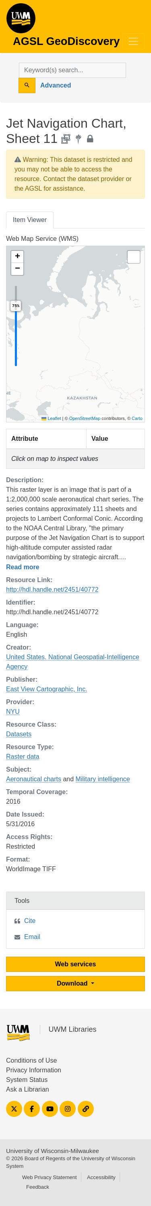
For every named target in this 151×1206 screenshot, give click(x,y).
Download (73, 983)
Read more (22, 567)
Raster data (22, 756)
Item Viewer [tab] (30, 219)
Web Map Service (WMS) (42, 238)
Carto (137, 418)
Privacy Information (33, 1070)
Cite (29, 920)
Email (32, 936)
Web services (75, 964)
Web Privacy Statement (49, 1177)
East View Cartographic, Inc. (46, 689)
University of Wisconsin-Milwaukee (52, 1150)
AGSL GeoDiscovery (21, 21)
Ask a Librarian (27, 1089)
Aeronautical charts (33, 779)
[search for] (72, 70)
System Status (27, 1079)
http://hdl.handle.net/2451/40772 (52, 589)
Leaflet (51, 418)
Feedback (37, 1187)
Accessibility (101, 1177)
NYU (13, 711)
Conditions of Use (31, 1060)
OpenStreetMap (85, 418)
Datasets (18, 734)
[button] (17, 257)
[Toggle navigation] (133, 41)
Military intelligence (103, 779)
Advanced (55, 85)
